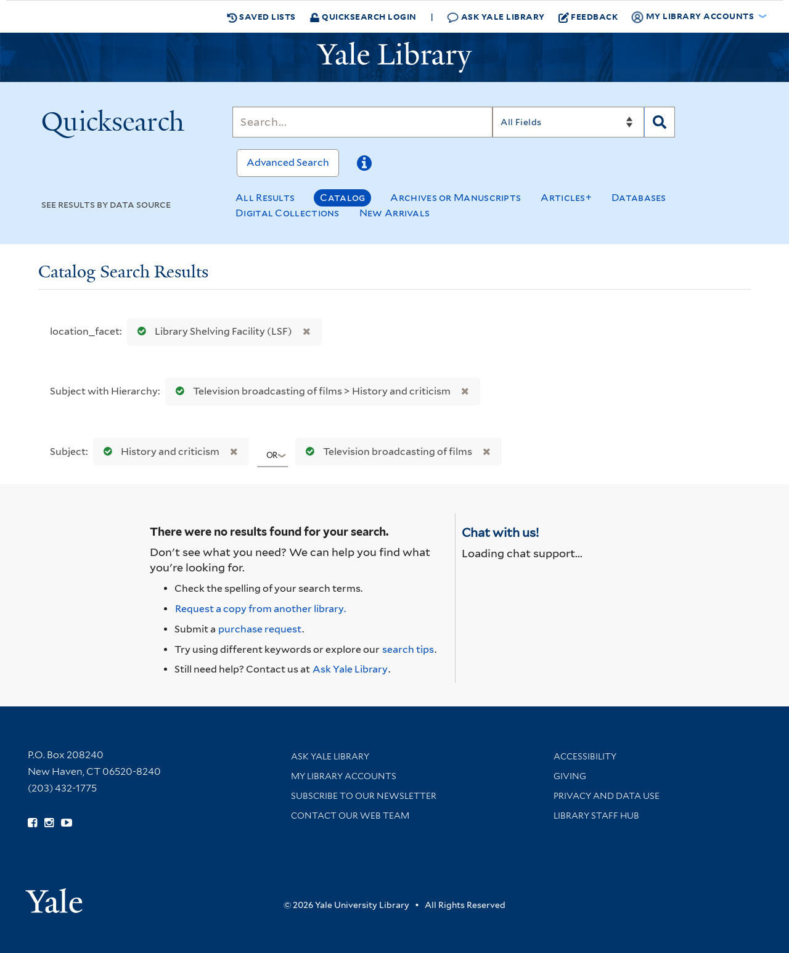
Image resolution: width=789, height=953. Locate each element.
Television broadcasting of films (386, 451)
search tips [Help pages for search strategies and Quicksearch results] (408, 649)
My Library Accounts (343, 776)
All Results (265, 197)
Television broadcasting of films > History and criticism (310, 391)
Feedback (588, 16)
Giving (570, 776)
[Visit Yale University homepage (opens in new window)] (54, 896)
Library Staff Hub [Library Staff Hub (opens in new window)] (596, 815)
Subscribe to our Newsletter (363, 796)
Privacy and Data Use (607, 796)
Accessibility (585, 756)
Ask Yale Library (496, 16)
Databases (638, 197)
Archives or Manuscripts (455, 197)
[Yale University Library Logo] (394, 57)
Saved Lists (261, 16)
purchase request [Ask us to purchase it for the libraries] (259, 629)
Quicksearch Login (363, 16)
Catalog (342, 197)
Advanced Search (288, 162)
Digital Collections (287, 213)
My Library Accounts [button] (693, 16)
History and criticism (158, 451)
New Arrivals (394, 213)
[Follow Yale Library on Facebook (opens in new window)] (32, 822)
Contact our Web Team (350, 815)
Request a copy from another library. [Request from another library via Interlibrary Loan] (260, 609)
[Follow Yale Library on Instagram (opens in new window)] (49, 822)
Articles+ (566, 197)
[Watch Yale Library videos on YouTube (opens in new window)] (66, 822)
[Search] (362, 122)
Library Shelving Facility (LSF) (212, 331)
